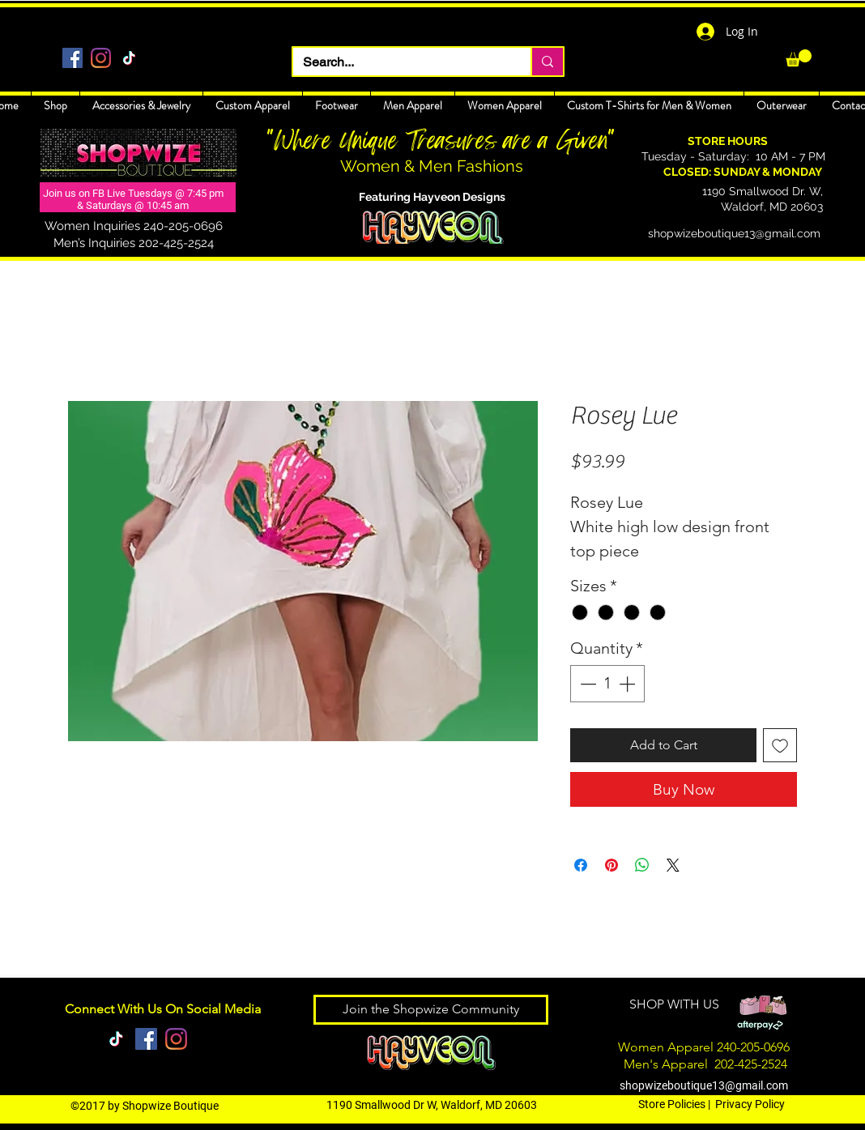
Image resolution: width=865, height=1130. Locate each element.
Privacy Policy (750, 1104)
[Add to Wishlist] (780, 745)
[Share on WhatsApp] (642, 865)
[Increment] (628, 683)
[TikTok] (129, 58)
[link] (799, 57)
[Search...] (399, 62)
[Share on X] (673, 865)
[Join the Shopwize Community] (430, 1010)
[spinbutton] (607, 683)
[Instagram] (101, 58)
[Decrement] (586, 683)
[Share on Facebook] (580, 865)
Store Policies (671, 1104)
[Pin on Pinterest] (611, 865)
